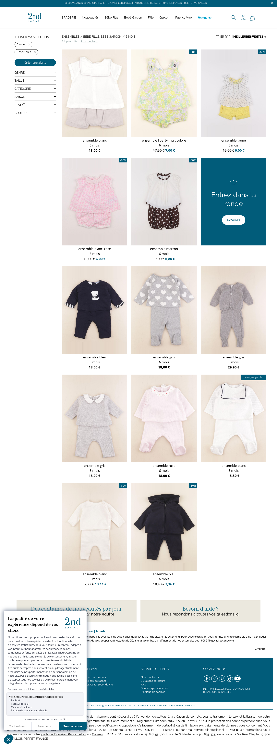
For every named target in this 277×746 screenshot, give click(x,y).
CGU (228, 689)
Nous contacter (150, 677)
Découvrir (233, 220)
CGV (235, 689)
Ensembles (70, 36)
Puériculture (183, 17)
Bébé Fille (111, 17)
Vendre (204, 17)
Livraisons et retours (153, 680)
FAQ (143, 684)
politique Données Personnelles (63, 734)
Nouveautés (90, 17)
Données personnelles (154, 688)
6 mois (130, 36)
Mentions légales (214, 689)
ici (237, 614)
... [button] (260, 648)
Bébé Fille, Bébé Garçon (102, 36)
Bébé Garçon (133, 17)
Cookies (244, 689)
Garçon (164, 17)
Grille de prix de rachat (92, 680)
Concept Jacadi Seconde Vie (96, 684)
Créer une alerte (35, 62)
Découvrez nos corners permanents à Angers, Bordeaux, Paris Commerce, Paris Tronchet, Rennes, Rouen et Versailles (136, 3)
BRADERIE (69, 17)
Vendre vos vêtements (92, 677)
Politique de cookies (153, 691)
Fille (151, 17)
